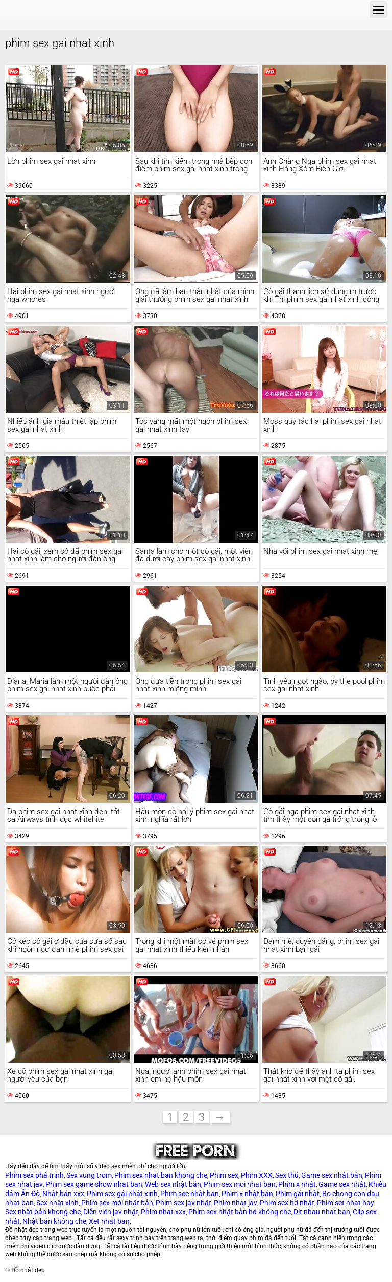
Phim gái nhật (298, 1193)
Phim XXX (257, 1175)
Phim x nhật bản (247, 1193)
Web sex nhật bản (173, 1184)
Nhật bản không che (54, 1221)
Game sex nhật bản (331, 1175)
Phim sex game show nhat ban (93, 1184)
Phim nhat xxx (163, 1212)
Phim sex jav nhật (183, 1203)
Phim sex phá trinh (34, 1175)
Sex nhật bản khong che (43, 1212)
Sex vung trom (89, 1175)
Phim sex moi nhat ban (240, 1184)
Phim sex (224, 1175)
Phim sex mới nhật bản (117, 1203)
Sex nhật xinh (57, 1203)
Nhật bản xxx (63, 1193)
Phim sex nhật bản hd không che (239, 1212)
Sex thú (287, 1175)
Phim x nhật (297, 1184)
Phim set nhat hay (345, 1203)
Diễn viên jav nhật (110, 1212)
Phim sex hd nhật (287, 1203)
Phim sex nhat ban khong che (160, 1175)
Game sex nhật (342, 1184)
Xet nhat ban (109, 1221)
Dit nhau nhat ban (321, 1212)
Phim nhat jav (235, 1203)
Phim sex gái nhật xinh (122, 1193)
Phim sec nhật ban (189, 1193)
